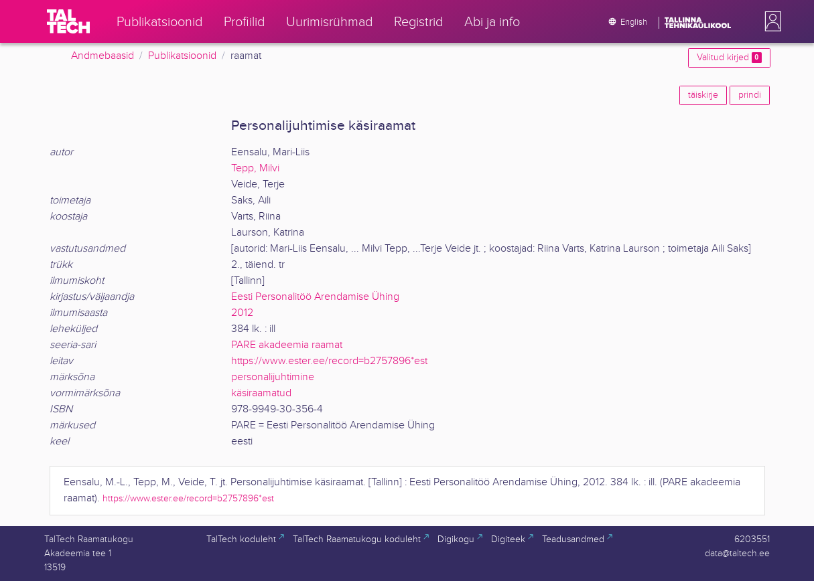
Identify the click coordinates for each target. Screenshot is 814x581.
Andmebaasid (102, 56)
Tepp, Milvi (255, 168)
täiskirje (703, 95)
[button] (770, 21)
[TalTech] (68, 21)
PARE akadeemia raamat (286, 345)
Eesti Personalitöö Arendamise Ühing (315, 296)
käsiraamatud (261, 393)
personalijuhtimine (272, 377)
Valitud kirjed (729, 57)
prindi (749, 95)
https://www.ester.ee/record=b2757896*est (329, 361)
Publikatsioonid (182, 56)
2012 (242, 313)
